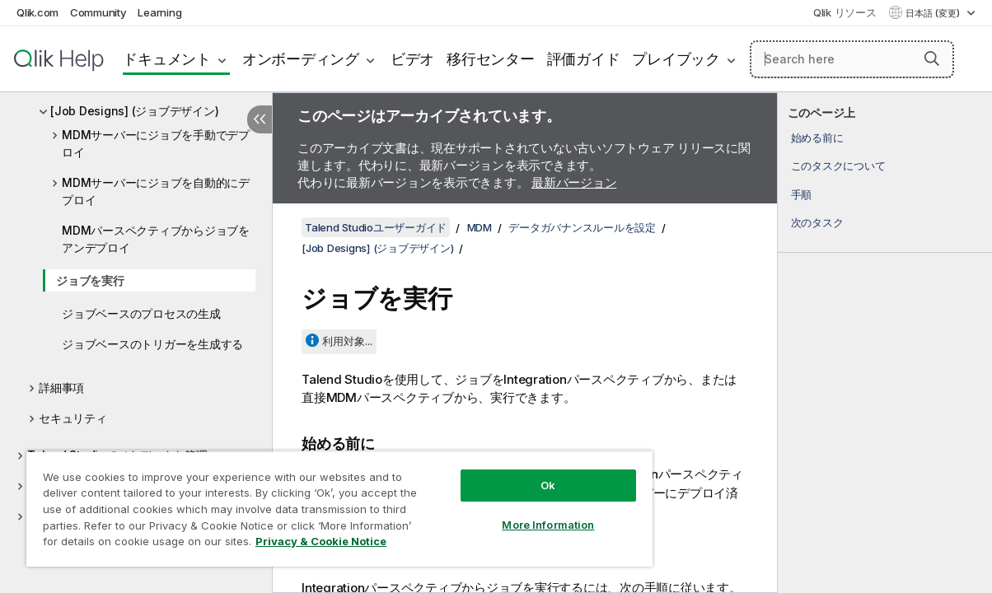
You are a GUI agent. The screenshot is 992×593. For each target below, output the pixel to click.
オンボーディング (300, 59)
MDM (479, 227)
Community (98, 12)
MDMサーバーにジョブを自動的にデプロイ (156, 191)
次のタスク (817, 222)
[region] (313, 502)
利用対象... (347, 341)
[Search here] (851, 59)
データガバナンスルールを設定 (582, 227)
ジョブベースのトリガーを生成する (152, 344)
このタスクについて (838, 165)
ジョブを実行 (90, 280)
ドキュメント (167, 59)
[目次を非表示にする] (259, 119)
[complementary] (885, 342)
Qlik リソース (845, 12)
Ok (505, 472)
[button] (931, 58)
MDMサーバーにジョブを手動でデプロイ (156, 143)
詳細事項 (61, 388)
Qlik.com (37, 12)
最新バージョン (573, 182)
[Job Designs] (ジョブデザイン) (134, 111)
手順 (801, 194)
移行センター (491, 59)
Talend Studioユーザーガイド (376, 227)
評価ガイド (583, 59)
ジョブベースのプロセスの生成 (141, 313)
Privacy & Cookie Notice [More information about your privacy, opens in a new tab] (138, 544)
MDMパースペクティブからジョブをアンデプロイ (156, 238)
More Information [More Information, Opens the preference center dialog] (505, 512)
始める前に (817, 137)
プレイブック (676, 59)
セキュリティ (73, 418)
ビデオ (412, 59)
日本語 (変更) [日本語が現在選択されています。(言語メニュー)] (933, 13)
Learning (159, 12)
